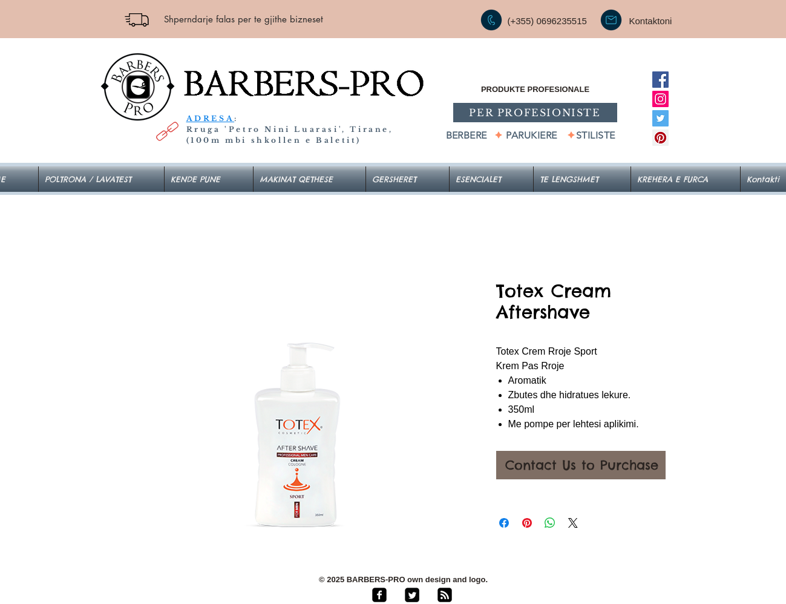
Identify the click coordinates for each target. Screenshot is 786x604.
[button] (491, 179)
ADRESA (210, 118)
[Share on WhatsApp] (550, 523)
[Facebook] (660, 79)
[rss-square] (444, 595)
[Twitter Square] (412, 595)
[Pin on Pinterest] (527, 523)
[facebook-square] (379, 595)
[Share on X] (573, 523)
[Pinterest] (660, 138)
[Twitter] (660, 118)
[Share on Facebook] (504, 523)
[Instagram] (660, 99)
